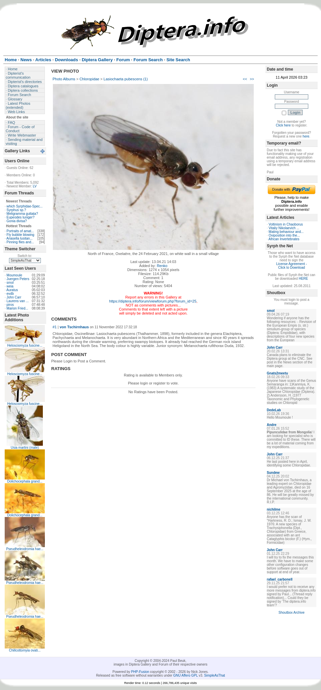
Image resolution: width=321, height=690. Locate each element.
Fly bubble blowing (20, 235)
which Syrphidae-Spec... (25, 206)
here (306, 136)
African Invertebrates (283, 239)
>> (252, 79)
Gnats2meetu (277, 373)
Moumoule (14, 275)
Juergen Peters (18, 279)
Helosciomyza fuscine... (24, 345)
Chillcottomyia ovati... (25, 650)
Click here (283, 125)
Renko (162, 266)
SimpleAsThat (214, 675)
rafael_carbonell (280, 579)
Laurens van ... (18, 301)
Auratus (12, 290)
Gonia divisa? (17, 221)
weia (10, 286)
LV (35, 186)
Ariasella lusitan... (19, 238)
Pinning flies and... (20, 242)
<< (245, 79)
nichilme (273, 509)
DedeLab (274, 410)
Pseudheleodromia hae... (24, 549)
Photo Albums (64, 79)
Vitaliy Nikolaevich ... (284, 228)
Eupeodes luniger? (20, 217)
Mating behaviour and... (286, 232)
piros (10, 305)
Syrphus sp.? (16, 210)
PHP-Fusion (140, 672)
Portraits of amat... (20, 231)
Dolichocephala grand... (24, 481)
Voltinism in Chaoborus (286, 224)
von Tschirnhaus (74, 327)
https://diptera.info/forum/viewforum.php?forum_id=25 (152, 301)
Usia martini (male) (25, 447)
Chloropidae (89, 79)
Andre (271, 425)
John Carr (14, 297)
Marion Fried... (17, 308)
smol (10, 282)
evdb (10, 293)
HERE (303, 278)
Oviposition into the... (284, 235)
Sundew (273, 473)
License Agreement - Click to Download (291, 265)
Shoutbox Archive (291, 612)
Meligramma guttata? (22, 213)
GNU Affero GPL (185, 675)
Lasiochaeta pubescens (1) (125, 79)
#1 (55, 327)
